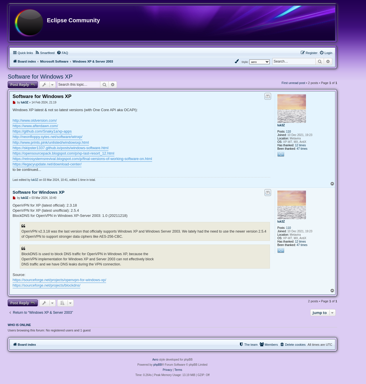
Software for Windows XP (40, 76)
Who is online (19, 325)
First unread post (293, 83)
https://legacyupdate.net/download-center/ (47, 164)
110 (288, 131)
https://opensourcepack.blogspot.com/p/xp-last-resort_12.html (63, 153)
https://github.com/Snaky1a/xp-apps (42, 131)
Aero (155, 359)
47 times (302, 148)
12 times (300, 145)
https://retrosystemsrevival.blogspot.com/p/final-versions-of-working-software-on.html (82, 159)
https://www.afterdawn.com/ (35, 126)
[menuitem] (45, 52)
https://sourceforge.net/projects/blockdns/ (46, 285)
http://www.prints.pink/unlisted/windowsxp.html (51, 142)
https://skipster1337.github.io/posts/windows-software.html (60, 148)
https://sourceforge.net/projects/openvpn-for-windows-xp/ (59, 280)
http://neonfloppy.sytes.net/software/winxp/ (47, 137)
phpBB (157, 364)
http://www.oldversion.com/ (35, 120)
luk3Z (281, 125)
